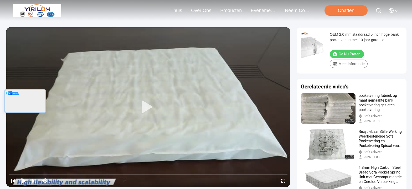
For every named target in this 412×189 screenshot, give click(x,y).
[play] (148, 107)
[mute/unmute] (44, 181)
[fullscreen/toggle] (283, 181)
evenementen (263, 10)
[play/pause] (23, 181)
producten (231, 10)
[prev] (13, 181)
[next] (34, 181)
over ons (201, 10)
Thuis (176, 10)
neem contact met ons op (297, 10)
